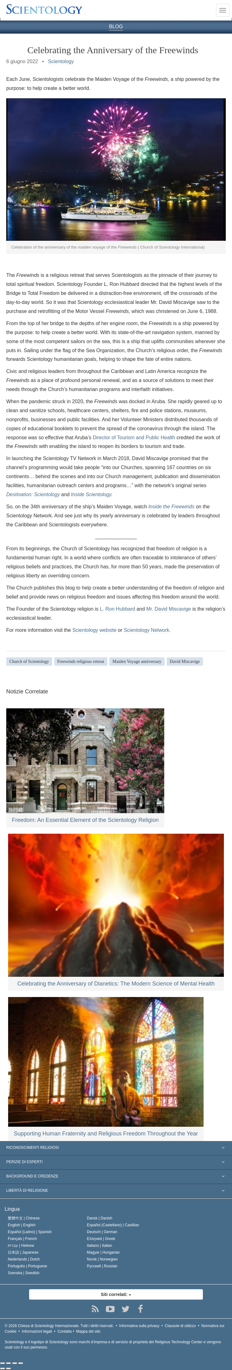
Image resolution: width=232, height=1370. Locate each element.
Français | (22, 1239)
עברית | (21, 1245)
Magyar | (103, 1252)
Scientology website (94, 630)
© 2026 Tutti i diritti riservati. (59, 1326)
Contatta (64, 1331)
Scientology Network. (147, 630)
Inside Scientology (91, 494)
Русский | (102, 1266)
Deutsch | (102, 1232)
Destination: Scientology (33, 494)
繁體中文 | (24, 1218)
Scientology (61, 61)
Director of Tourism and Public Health (134, 437)
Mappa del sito (88, 1331)
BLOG (116, 26)
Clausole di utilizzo (180, 1326)
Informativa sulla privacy (139, 1326)
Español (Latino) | (30, 1232)
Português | (27, 1266)
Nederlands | (24, 1259)
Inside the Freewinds (171, 506)
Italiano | (99, 1245)
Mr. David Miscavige (168, 609)
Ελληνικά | (101, 1239)
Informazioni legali (37, 1331)
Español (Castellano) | (113, 1225)
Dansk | (99, 1218)
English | (22, 1225)
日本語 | (23, 1252)
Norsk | (102, 1259)
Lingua (12, 1209)
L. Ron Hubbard (117, 609)
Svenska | (23, 1273)
